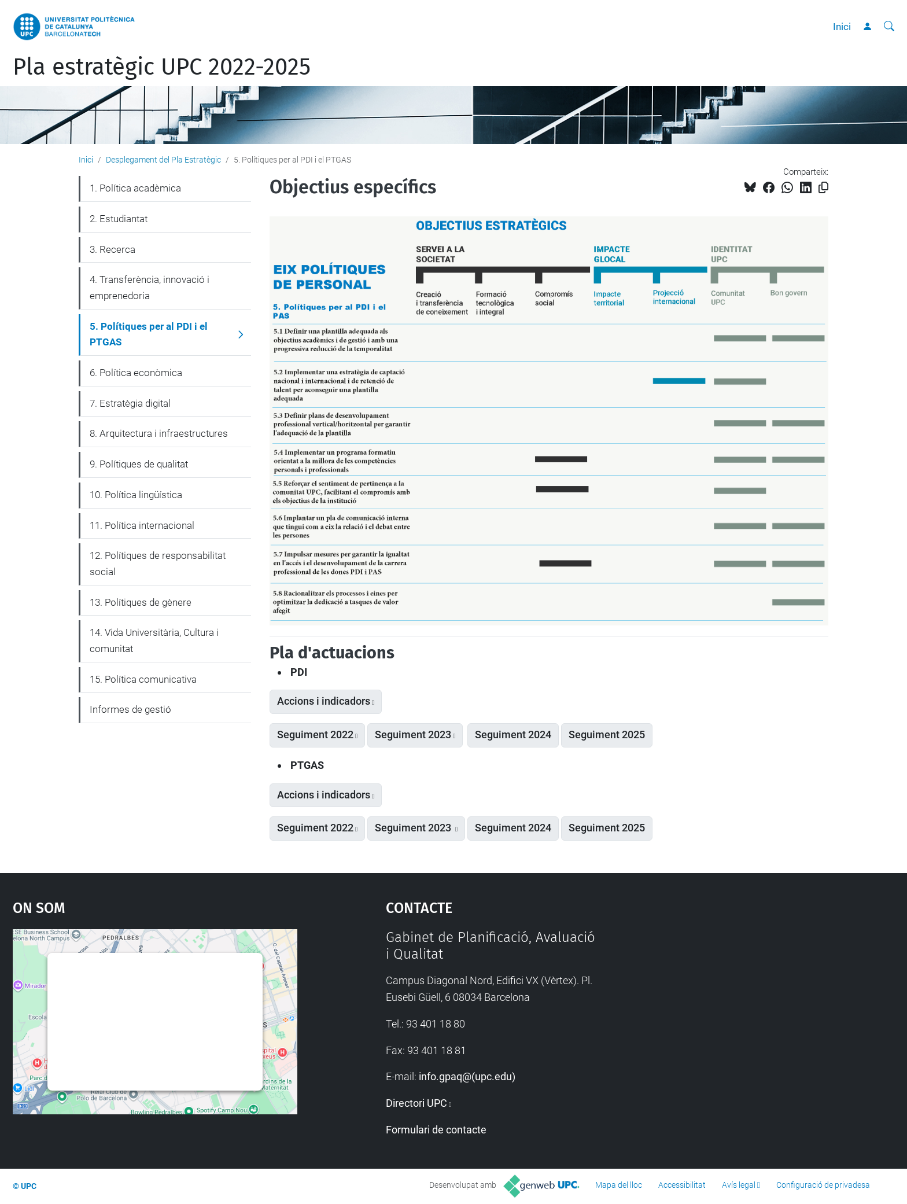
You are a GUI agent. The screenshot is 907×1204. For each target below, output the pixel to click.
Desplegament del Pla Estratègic (163, 159)
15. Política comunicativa (143, 679)
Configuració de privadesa (823, 1185)
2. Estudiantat (119, 218)
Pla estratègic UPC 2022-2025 (162, 67)
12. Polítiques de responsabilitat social (158, 563)
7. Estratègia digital (130, 403)
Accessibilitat (682, 1185)
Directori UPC (416, 1103)
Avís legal (738, 1185)
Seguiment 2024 (513, 734)
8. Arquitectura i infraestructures (159, 433)
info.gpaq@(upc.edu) (467, 1076)
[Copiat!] (823, 187)
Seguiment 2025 (607, 734)
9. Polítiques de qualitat (139, 464)
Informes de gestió (130, 709)
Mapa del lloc (618, 1185)
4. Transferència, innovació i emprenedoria (149, 287)
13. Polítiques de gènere (140, 602)
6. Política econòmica (136, 372)
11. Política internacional (142, 525)
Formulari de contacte (436, 1130)
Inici (842, 26)
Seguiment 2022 (315, 734)
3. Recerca (112, 249)
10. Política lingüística (136, 494)
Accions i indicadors (323, 701)
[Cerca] (889, 26)
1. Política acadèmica (135, 188)
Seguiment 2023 (413, 734)
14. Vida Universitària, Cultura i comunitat (154, 640)
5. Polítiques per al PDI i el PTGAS (149, 334)
